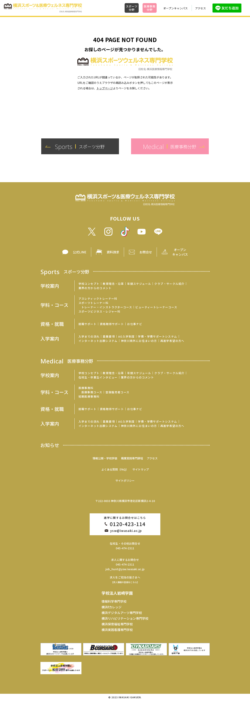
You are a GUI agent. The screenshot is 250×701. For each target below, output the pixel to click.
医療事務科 (86, 387)
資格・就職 (52, 324)
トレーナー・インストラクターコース (106, 307)
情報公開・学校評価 (105, 458)
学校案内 (49, 285)
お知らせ (49, 445)
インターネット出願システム (98, 340)
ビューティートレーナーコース (156, 307)
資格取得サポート (112, 324)
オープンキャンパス (175, 8)
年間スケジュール (139, 283)
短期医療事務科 (89, 396)
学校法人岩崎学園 (117, 593)
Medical (66, 361)
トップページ (104, 88)
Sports (64, 271)
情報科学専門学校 (114, 601)
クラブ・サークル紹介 (169, 283)
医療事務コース (91, 392)
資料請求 (113, 252)
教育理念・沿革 (113, 283)
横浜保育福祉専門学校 (117, 624)
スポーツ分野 (131, 8)
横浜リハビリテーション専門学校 (125, 618)
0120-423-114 (128, 523)
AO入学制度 (126, 336)
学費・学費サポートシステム (157, 336)
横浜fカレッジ (111, 607)
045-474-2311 (125, 548)
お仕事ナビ (134, 324)
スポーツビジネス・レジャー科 (100, 311)
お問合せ (145, 252)
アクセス (200, 8)
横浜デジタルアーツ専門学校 (122, 612)
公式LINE (79, 252)
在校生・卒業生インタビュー (98, 377)
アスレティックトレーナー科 (98, 298)
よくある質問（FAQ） (115, 469)
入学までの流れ (89, 336)
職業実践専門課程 (132, 458)
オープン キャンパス (180, 252)
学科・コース (54, 305)
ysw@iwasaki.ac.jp (126, 530)
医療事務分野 (149, 8)
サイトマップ (140, 469)
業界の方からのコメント (95, 288)
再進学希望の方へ (172, 340)
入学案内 (49, 338)
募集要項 (109, 336)
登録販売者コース (117, 392)
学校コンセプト (89, 283)
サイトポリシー (125, 480)
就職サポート (87, 324)
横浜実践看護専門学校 (117, 629)
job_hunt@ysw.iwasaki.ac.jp (125, 569)
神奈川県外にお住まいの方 (139, 340)
